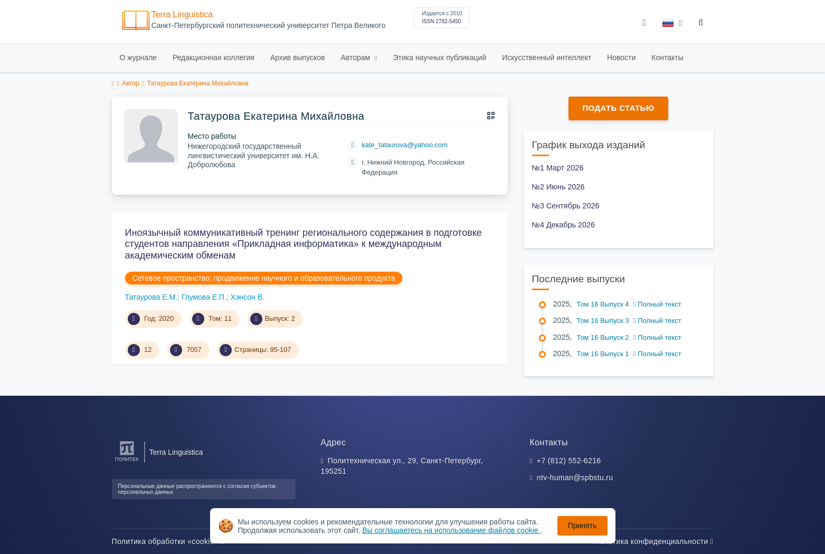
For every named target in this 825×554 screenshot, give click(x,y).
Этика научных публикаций (439, 57)
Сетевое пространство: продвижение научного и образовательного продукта (263, 278)
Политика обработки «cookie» (168, 541)
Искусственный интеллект (546, 57)
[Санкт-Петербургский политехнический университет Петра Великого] (127, 461)
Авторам (356, 57)
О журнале (138, 57)
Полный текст (657, 304)
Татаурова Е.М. (151, 297)
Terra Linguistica (182, 14)
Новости (621, 57)
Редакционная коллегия (213, 57)
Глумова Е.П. (204, 297)
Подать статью (618, 107)
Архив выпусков (297, 57)
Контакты (667, 57)
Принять (582, 525)
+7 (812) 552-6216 (569, 460)
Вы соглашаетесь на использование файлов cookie (451, 530)
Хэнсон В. (247, 297)
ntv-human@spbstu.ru (575, 477)
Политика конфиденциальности (654, 541)
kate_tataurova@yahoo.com (405, 145)
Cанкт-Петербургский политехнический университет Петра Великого (268, 26)
